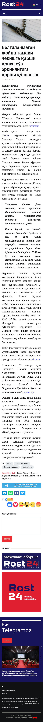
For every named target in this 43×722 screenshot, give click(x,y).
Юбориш (7, 539)
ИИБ (9, 463)
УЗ (35, 4)
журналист (27, 467)
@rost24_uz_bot (8, 473)
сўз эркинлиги (22, 463)
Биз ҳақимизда (8, 690)
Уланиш (7, 640)
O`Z (40, 4)
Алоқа (4, 694)
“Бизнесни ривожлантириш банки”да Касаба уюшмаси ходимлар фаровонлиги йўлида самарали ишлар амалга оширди (19, 673)
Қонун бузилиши (11, 467)
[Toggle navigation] (4, 13)
